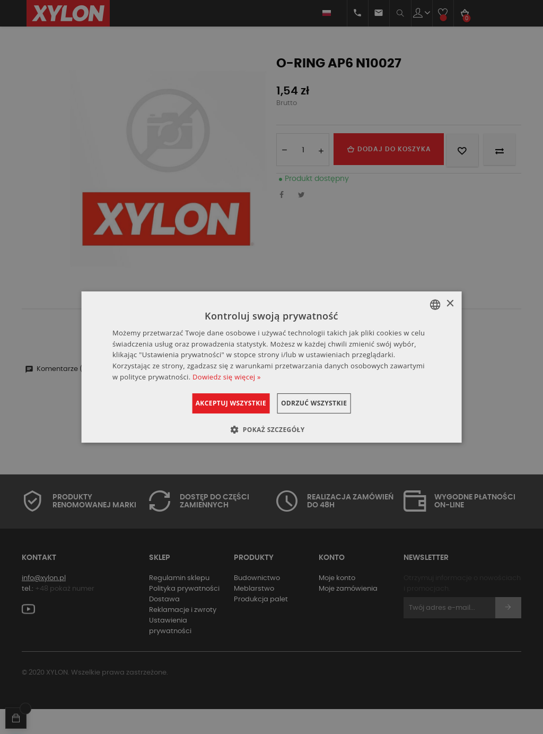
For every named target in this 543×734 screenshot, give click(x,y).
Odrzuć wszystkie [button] (326, 403)
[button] (271, 429)
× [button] (449, 304)
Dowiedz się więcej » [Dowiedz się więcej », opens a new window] (226, 377)
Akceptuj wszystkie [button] (218, 403)
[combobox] (435, 304)
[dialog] (272, 367)
